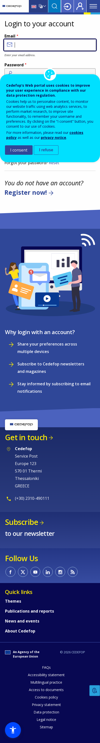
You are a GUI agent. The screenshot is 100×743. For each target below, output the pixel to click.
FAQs (46, 667)
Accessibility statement (46, 674)
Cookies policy (46, 697)
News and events (22, 621)
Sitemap (46, 727)
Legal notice (46, 719)
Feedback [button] (95, 690)
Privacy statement (46, 704)
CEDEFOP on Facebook (10, 572)
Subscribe (21, 522)
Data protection (46, 712)
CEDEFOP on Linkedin (48, 572)
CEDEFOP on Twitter (23, 572)
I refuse (46, 150)
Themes (13, 601)
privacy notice (53, 137)
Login (67, 6)
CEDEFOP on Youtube (35, 572)
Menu (93, 6)
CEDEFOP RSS (73, 572)
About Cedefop (20, 631)
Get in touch (26, 437)
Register (80, 6)
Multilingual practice (46, 682)
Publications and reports (29, 611)
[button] (13, 730)
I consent (18, 150)
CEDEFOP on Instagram (60, 572)
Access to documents (46, 689)
